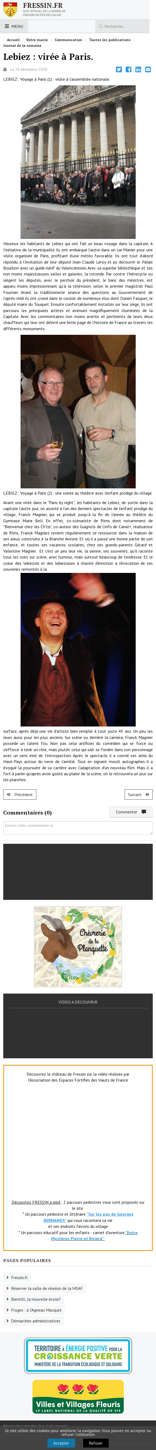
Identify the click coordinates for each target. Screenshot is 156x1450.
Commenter (131, 812)
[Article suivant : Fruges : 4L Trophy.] (139, 794)
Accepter (61, 1443)
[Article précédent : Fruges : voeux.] (19, 794)
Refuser (96, 1443)
